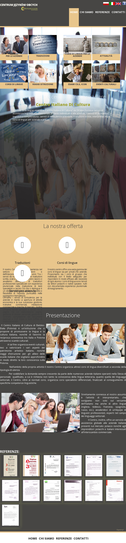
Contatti (118, 12)
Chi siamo (86, 12)
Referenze (102, 12)
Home (74, 12)
